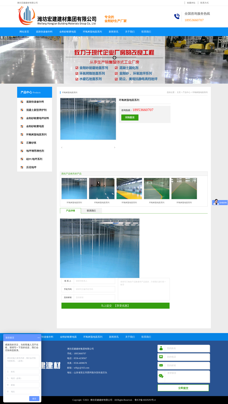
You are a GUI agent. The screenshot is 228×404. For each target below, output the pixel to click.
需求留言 (187, 376)
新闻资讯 (113, 31)
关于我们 (130, 31)
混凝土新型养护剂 (36, 110)
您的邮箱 (68, 297)
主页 (179, 92)
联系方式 (204, 3)
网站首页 (24, 31)
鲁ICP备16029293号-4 (145, 400)
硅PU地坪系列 (34, 159)
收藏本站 (191, 3)
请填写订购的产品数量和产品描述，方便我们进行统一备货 (144, 289)
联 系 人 (67, 281)
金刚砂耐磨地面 (67, 31)
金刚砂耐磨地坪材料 (37, 118)
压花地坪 (31, 167)
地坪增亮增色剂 (35, 151)
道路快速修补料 (44, 31)
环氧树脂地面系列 (92, 31)
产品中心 (27, 92)
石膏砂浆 (31, 142)
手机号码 (68, 289)
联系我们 (146, 31)
